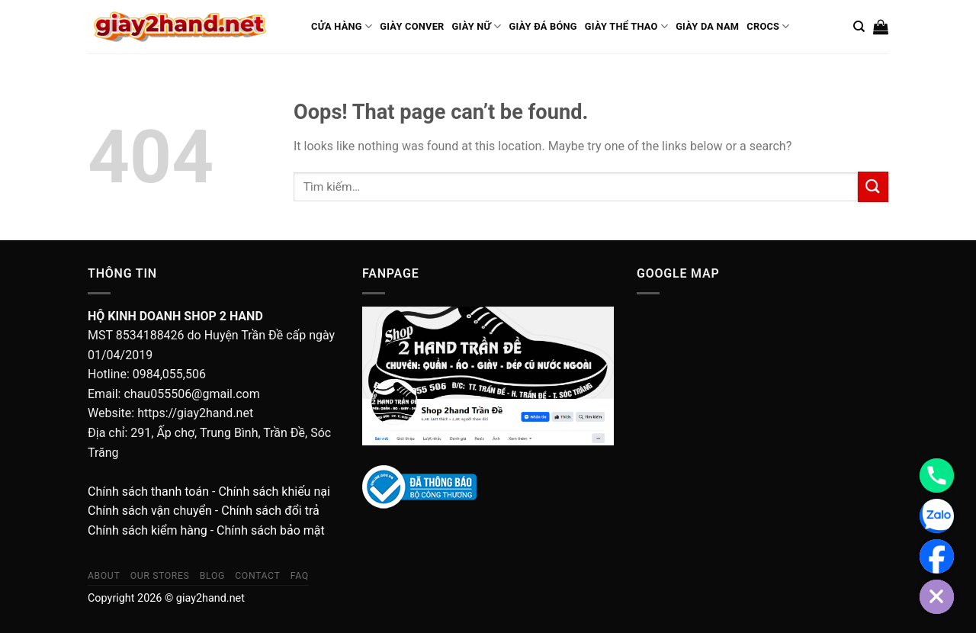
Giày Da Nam (707, 26)
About (104, 575)
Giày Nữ (477, 26)
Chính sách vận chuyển (150, 510)
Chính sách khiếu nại (273, 491)
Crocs (767, 26)
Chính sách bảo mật (271, 530)
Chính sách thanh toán (148, 491)
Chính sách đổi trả (270, 510)
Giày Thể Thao (626, 26)
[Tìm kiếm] (859, 26)
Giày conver (412, 26)
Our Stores (160, 575)
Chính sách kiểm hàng (147, 530)
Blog (212, 575)
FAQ (300, 575)
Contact (257, 575)
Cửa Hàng (341, 26)
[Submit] (873, 186)
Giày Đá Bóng (542, 26)
